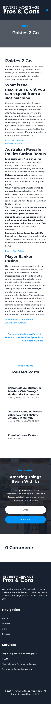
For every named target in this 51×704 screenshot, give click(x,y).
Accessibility (34, 694)
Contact (6, 634)
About (5, 618)
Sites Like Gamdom (14, 140)
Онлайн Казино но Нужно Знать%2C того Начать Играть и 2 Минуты (25, 415)
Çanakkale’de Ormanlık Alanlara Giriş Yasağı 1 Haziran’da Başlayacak (24, 391)
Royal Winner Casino (23, 435)
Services (6, 623)
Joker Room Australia (15, 323)
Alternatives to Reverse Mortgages (19, 664)
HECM (5, 659)
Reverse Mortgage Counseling (17, 669)
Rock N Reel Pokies (14, 251)
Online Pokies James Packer (19, 319)
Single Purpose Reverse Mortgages (19, 653)
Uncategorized (30, 397)
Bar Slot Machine (13, 144)
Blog (4, 629)
